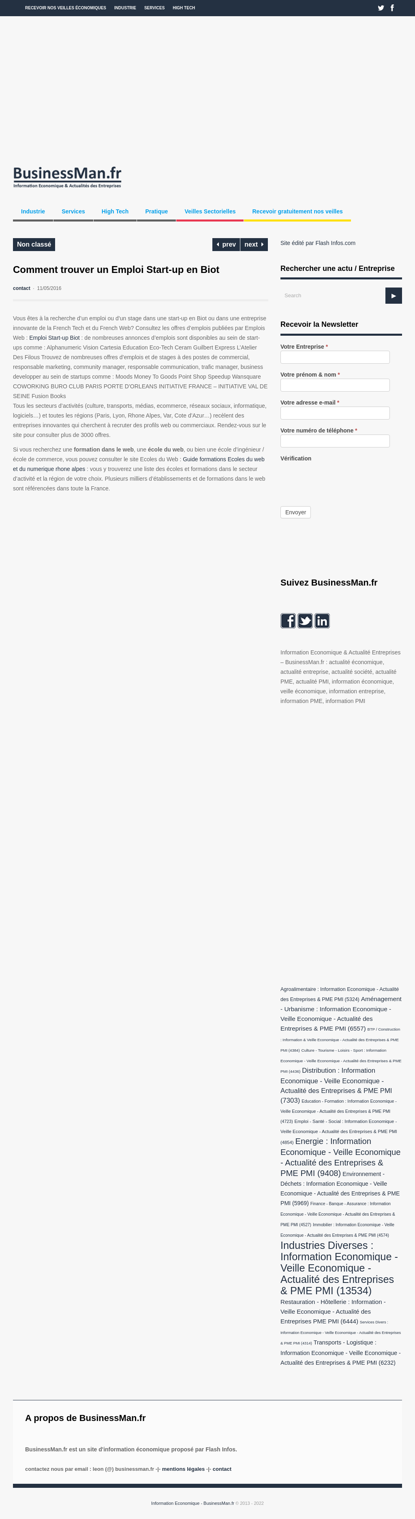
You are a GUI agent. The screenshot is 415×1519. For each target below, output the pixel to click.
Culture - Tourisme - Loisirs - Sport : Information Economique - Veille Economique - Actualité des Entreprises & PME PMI (341, 1061)
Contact (222, 1469)
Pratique (156, 211)
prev (226, 244)
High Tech (184, 8)
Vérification (295, 459)
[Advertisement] (207, 89)
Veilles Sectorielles (209, 211)
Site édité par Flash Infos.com (317, 243)
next (254, 244)
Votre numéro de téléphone (318, 431)
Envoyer (295, 512)
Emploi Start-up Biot (54, 337)
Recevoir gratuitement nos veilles (297, 211)
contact (21, 288)
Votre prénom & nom (310, 375)
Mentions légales (183, 1469)
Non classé (34, 244)
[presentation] (342, 478)
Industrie (125, 8)
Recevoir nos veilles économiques (65, 8)
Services (154, 8)
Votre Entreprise (304, 347)
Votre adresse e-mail (309, 403)
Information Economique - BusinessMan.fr (192, 1503)
